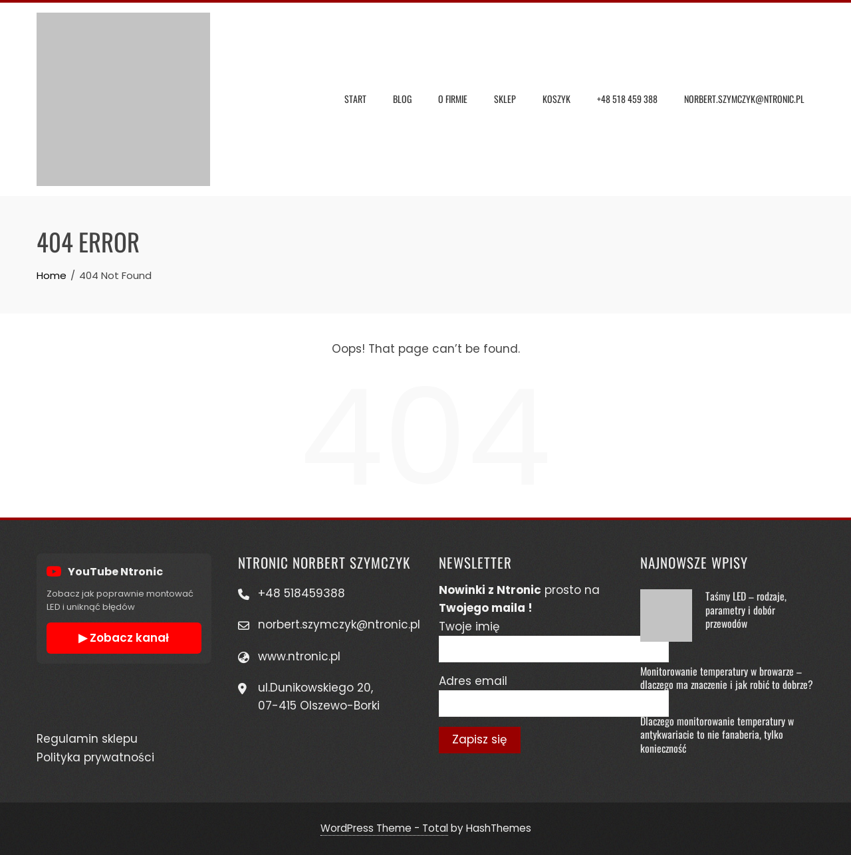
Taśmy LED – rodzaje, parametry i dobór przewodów (746, 609)
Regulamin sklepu (87, 739)
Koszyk (556, 99)
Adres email (473, 681)
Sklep (505, 99)
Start (355, 99)
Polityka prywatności (95, 757)
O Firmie (452, 99)
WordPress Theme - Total (384, 828)
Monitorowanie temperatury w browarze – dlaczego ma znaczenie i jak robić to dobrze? (726, 677)
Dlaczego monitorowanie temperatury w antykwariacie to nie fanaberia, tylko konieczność (717, 734)
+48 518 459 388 (627, 99)
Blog (402, 99)
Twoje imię (469, 626)
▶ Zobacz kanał (123, 638)
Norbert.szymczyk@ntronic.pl (744, 99)
